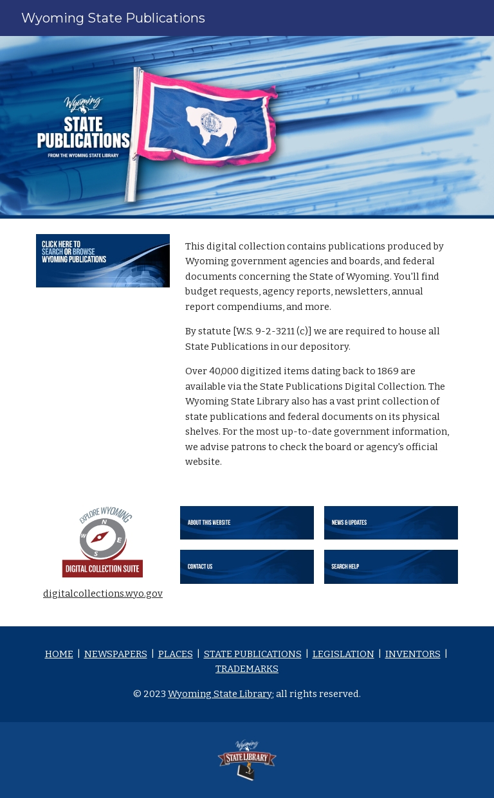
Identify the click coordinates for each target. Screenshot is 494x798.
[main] (318, 354)
